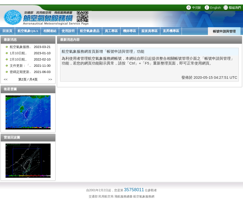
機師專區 (129, 31)
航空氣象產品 (89, 31)
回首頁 (7, 31)
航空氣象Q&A (28, 31)
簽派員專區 (149, 31)
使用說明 (68, 31)
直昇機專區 (171, 31)
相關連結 (49, 31)
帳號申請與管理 (224, 31)
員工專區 (111, 31)
